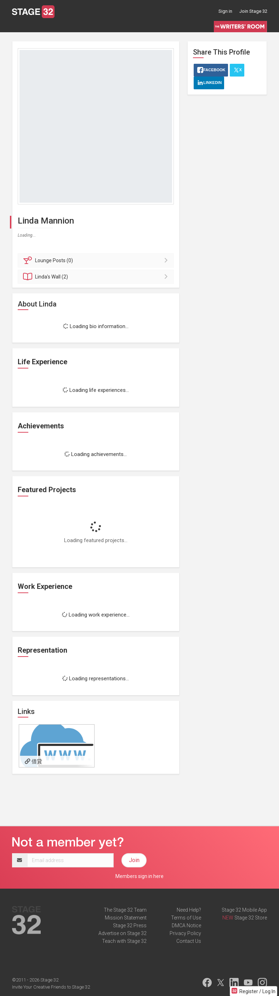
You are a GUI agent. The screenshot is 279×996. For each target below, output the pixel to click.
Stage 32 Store (250, 918)
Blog (40, 26)
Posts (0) (97, 260)
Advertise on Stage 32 (122, 933)
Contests (181, 26)
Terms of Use (186, 918)
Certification (111, 26)
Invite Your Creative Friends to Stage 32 (51, 987)
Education (80, 26)
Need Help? (189, 910)
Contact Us (188, 941)
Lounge (20, 26)
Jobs (57, 26)
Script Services (148, 26)
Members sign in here (139, 876)
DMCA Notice (186, 925)
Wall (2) (97, 276)
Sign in (225, 11)
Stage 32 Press (130, 925)
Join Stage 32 (253, 11)
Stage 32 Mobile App (244, 910)
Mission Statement (126, 918)
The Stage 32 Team (125, 910)
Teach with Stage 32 (124, 941)
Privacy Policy (185, 933)
